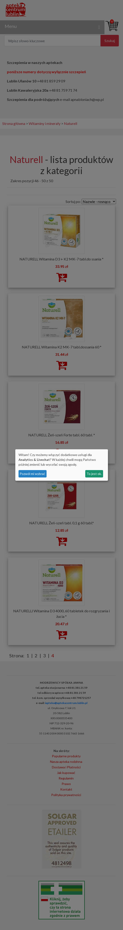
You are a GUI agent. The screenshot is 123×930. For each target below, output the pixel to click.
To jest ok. (94, 474)
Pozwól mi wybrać (32, 474)
